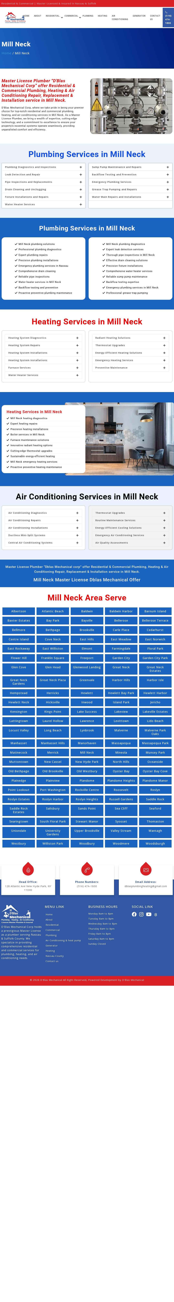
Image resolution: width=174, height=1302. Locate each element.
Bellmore (18, 630)
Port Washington (52, 790)
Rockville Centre (87, 790)
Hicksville (53, 702)
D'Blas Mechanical (51, 979)
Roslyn (155, 790)
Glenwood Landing (87, 667)
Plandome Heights (121, 780)
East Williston (53, 648)
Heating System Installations (27, 352)
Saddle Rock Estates (19, 810)
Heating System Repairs (24, 345)
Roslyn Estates (19, 799)
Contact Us (155, 17)
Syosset (121, 821)
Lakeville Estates (155, 712)
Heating (102, 15)
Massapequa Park (155, 743)
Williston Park (53, 843)
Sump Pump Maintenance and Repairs (116, 167)
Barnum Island (155, 611)
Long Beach (53, 730)
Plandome (87, 780)
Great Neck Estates (155, 669)
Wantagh (155, 831)
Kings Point (52, 712)
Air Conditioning (120, 17)
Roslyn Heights (87, 799)
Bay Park (52, 620)
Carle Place (121, 630)
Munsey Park (155, 752)
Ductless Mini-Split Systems (26, 535)
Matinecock (18, 752)
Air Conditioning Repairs (24, 520)
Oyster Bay (121, 771)
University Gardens (52, 832)
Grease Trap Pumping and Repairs (114, 189)
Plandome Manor (155, 780)
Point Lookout (18, 790)
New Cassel (52, 762)
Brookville (87, 630)
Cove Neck (53, 639)
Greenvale (87, 680)
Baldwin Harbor (121, 611)
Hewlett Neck (18, 702)
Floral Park (155, 648)
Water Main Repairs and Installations (116, 196)
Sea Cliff (121, 808)
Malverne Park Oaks (155, 732)
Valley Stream (121, 831)
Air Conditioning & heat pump (63, 940)
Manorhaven (87, 743)
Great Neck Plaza (53, 680)
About (37, 15)
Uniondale (18, 831)
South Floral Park (53, 821)
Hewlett (87, 693)
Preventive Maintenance (111, 367)
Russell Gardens (121, 799)
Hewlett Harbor (155, 693)
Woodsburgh (155, 843)
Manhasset (19, 743)
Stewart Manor (87, 821)
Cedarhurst (155, 630)
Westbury (18, 843)
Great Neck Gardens (18, 681)
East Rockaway (19, 648)
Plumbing (88, 15)
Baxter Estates (18, 620)
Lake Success (87, 712)
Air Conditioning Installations (28, 527)
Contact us (52, 961)
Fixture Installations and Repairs (27, 196)
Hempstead (18, 693)
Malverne (121, 730)
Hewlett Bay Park (121, 693)
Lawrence (87, 721)
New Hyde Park (86, 762)
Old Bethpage (18, 771)
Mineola (121, 752)
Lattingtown (18, 721)
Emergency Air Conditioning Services (119, 535)
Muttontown (18, 762)
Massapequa (121, 743)
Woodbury (87, 843)
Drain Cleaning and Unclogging (25, 189)
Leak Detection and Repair (22, 174)
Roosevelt (121, 790)
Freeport (87, 658)
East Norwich (155, 639)
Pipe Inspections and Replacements (28, 181)
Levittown (121, 721)
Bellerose (121, 620)
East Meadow (121, 639)
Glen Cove (18, 667)
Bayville (87, 620)
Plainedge (18, 780)
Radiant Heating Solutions (112, 337)
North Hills (121, 762)
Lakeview (121, 712)
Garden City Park (155, 658)
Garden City (121, 658)
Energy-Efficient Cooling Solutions (118, 527)
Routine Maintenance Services (115, 520)
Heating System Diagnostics (27, 337)
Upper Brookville (86, 831)
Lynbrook (87, 730)
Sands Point (87, 808)
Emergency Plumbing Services (111, 181)
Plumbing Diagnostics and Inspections (30, 167)
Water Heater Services (20, 204)
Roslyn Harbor (53, 799)
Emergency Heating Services (114, 360)
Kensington (18, 712)
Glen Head (53, 667)
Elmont (87, 648)
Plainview (53, 780)
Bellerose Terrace (155, 620)
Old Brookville (52, 771)
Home (26, 15)
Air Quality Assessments (111, 542)
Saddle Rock (155, 799)
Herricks (53, 693)
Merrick (53, 752)
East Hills (87, 639)
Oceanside (155, 762)
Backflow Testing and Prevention (114, 174)
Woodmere (121, 843)
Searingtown (18, 821)
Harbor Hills (121, 680)
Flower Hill (19, 658)
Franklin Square (52, 658)
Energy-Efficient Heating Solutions (118, 352)
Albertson (18, 611)
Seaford (155, 808)
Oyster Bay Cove (155, 771)
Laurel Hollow (53, 721)
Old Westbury (87, 771)
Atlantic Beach (53, 611)
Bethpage (53, 630)
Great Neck (121, 667)
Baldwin (87, 611)
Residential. (53, 15)
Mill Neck (87, 752)
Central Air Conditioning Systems (30, 542)
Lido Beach (155, 721)
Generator (139, 15)
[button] (43, 167)
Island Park (121, 702)
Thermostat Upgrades (110, 345)
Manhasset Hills (53, 743)
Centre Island (19, 639)
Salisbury (53, 808)
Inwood (86, 702)
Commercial (71, 15)
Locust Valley (19, 730)
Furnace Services (19, 367)
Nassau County (55, 955)
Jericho (155, 702)
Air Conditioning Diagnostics (27, 512)
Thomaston (155, 821)
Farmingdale (121, 648)
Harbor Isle (155, 680)
